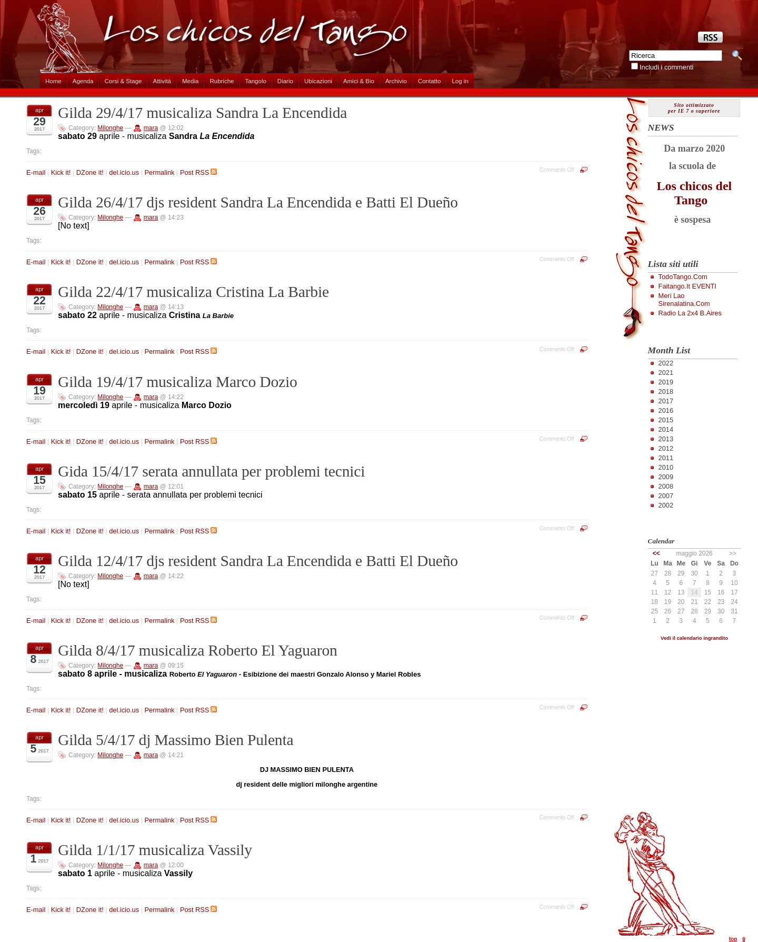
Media (190, 81)
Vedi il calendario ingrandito (694, 638)
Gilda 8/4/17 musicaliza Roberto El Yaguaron (197, 650)
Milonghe (110, 128)
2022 (666, 363)
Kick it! (61, 172)
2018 (666, 391)
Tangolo (255, 81)
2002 (666, 505)
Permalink (160, 172)
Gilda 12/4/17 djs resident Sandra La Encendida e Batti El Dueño (258, 560)
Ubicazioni (318, 81)
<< (656, 553)
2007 (666, 496)
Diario (285, 81)
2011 (666, 458)
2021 (666, 372)
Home (53, 81)
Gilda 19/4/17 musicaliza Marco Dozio (177, 381)
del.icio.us (124, 172)
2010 (666, 467)
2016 (666, 410)
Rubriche (222, 81)
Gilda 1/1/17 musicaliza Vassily (155, 849)
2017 (666, 401)
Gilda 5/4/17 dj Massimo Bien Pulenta (175, 739)
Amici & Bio (358, 81)
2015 (666, 420)
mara (151, 128)
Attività (162, 81)
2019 (666, 382)
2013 (666, 439)
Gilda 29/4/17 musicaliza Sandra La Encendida (202, 112)
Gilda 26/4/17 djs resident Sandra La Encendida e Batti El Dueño (258, 202)
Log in (460, 81)
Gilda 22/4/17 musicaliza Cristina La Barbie (193, 291)
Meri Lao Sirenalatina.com (684, 300)
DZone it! (90, 172)
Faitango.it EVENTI (687, 286)
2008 (666, 486)
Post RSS (198, 172)
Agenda (83, 81)
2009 (666, 477)
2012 (666, 448)
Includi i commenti (666, 67)
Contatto (429, 81)
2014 (666, 429)
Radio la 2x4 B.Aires (690, 313)
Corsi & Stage (123, 81)
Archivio (396, 81)
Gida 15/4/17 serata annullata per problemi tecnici (211, 471)
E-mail (35, 172)
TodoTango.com (683, 277)
